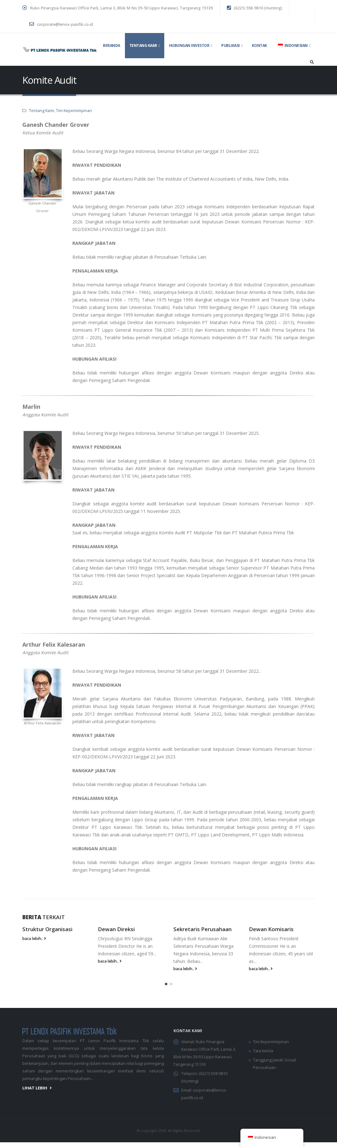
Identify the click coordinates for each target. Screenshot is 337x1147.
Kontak (259, 45)
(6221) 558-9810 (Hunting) (254, 8)
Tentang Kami (143, 45)
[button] (166, 982)
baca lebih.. (34, 938)
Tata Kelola (263, 1049)
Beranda (111, 45)
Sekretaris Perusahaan (202, 929)
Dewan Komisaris (271, 929)
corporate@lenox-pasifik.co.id (61, 24)
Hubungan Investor (189, 45)
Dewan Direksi (116, 929)
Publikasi (230, 45)
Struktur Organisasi (47, 929)
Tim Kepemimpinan (74, 110)
